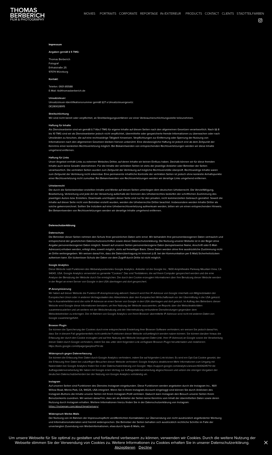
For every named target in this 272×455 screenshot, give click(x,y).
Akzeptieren (125, 447)
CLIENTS (228, 13)
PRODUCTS (194, 13)
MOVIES (89, 13)
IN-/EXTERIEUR (170, 13)
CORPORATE (128, 13)
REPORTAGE (149, 13)
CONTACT (212, 13)
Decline (145, 447)
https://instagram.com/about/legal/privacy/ (74, 406)
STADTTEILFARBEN (250, 13)
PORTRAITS (108, 13)
